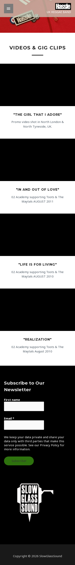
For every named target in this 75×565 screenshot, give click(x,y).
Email (9, 418)
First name (12, 400)
